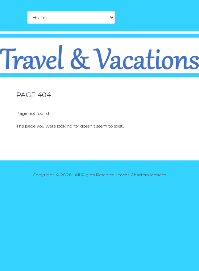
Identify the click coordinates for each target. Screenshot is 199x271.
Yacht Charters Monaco (142, 174)
